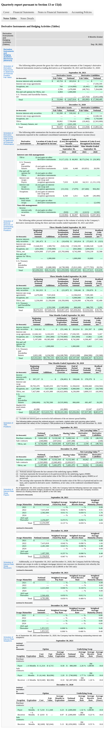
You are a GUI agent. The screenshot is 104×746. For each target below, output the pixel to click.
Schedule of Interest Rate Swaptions (9, 639)
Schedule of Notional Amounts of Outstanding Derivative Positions (8, 225)
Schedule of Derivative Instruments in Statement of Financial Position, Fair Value (9, 71)
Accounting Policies (82, 12)
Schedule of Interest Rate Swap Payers (9, 492)
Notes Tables (10, 18)
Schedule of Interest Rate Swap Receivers (9, 565)
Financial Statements (23, 12)
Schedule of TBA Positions (8, 425)
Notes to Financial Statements (53, 12)
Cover (6, 12)
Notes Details (27, 18)
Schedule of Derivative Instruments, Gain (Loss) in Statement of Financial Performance (9, 138)
